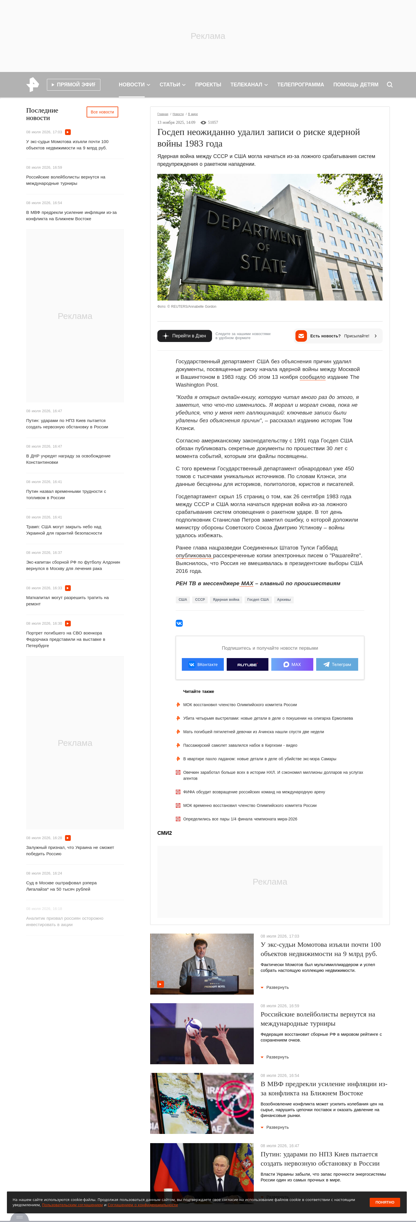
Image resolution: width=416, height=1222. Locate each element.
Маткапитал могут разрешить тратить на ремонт (67, 600)
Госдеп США (258, 600)
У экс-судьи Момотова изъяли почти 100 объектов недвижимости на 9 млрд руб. (67, 144)
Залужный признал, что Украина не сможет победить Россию (70, 850)
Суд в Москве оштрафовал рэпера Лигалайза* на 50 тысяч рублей (61, 886)
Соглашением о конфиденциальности (143, 1204)
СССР (200, 600)
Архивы (284, 600)
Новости (178, 114)
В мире (193, 114)
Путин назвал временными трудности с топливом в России (66, 494)
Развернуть (275, 987)
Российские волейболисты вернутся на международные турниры (65, 180)
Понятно (384, 1202)
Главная (162, 114)
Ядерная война (226, 600)
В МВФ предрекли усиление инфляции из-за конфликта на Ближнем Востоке (71, 215)
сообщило (313, 377)
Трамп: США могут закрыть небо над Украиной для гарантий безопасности (64, 529)
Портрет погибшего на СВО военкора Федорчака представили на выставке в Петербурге (65, 639)
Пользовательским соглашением (72, 1204)
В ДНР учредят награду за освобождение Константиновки (68, 459)
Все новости (102, 112)
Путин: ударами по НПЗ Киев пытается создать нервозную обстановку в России (67, 423)
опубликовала (194, 555)
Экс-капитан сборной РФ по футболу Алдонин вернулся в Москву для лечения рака (73, 565)
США (183, 600)
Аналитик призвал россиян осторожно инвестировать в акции (64, 921)
